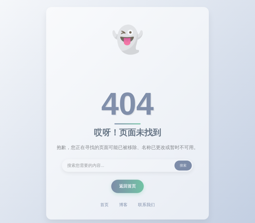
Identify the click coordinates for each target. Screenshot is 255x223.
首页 (104, 205)
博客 (123, 205)
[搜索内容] (127, 166)
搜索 (183, 166)
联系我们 (146, 205)
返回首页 (127, 186)
